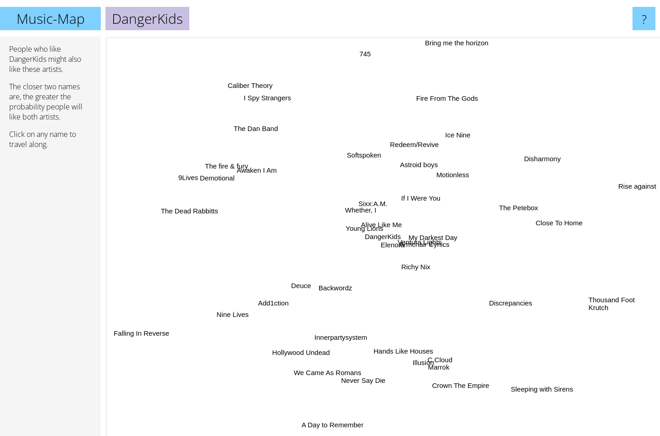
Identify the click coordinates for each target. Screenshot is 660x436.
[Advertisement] (50, 296)
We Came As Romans (323, 363)
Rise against (637, 183)
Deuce (298, 281)
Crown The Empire (467, 390)
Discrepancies (503, 298)
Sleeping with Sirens (558, 393)
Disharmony (524, 167)
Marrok (436, 351)
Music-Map (50, 18)
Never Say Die (365, 367)
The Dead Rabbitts (194, 212)
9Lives (194, 170)
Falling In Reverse (137, 336)
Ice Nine (474, 127)
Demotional (223, 183)
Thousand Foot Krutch (611, 301)
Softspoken (358, 143)
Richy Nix (421, 263)
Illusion (418, 349)
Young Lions (358, 228)
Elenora (382, 255)
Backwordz (335, 287)
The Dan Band (269, 140)
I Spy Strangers (276, 104)
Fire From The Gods (448, 96)
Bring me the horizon (464, 43)
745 (364, 59)
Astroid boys (422, 157)
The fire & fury (243, 174)
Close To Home (544, 216)
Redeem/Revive (423, 135)
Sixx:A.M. (376, 202)
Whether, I (347, 210)
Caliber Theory (255, 91)
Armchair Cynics (432, 243)
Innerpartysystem (343, 329)
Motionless (451, 170)
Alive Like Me (390, 236)
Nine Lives (236, 318)
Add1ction (264, 312)
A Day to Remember (324, 428)
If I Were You (420, 214)
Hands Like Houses (398, 353)
